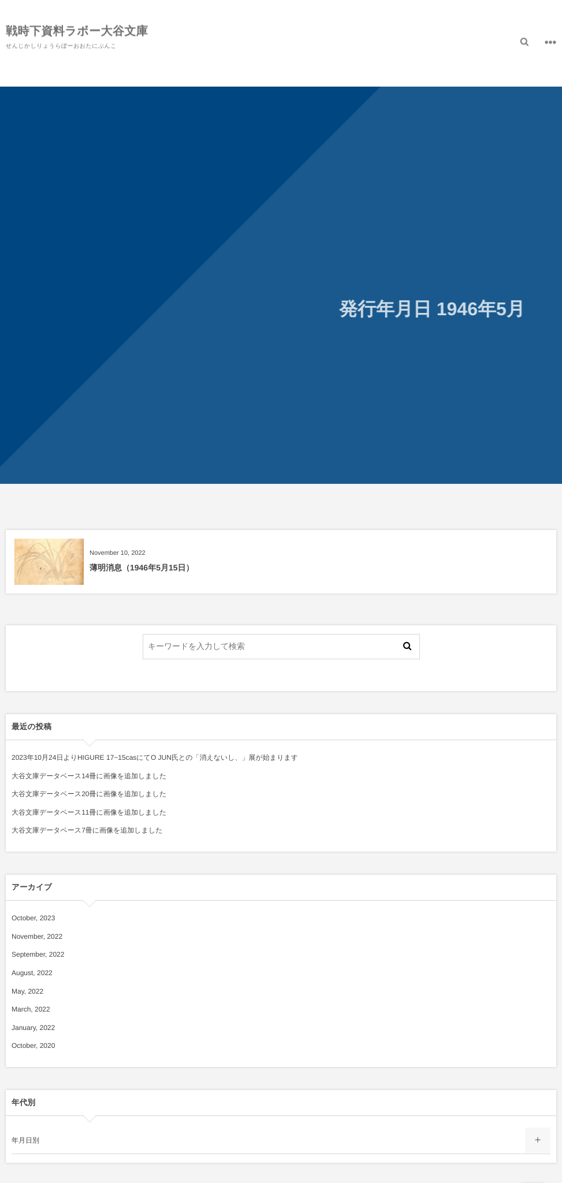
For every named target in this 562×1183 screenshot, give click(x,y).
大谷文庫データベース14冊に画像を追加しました (89, 776)
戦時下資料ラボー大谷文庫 (77, 30)
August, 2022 (32, 973)
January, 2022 (33, 1028)
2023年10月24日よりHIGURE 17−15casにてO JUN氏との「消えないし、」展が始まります (155, 757)
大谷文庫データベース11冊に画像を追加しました (89, 812)
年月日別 (25, 1140)
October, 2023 (33, 918)
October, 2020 (33, 1046)
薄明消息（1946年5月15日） (142, 567)
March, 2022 (31, 1009)
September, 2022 (38, 954)
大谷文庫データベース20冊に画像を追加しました (89, 794)
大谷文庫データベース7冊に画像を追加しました (87, 830)
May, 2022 (27, 991)
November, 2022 (37, 936)
